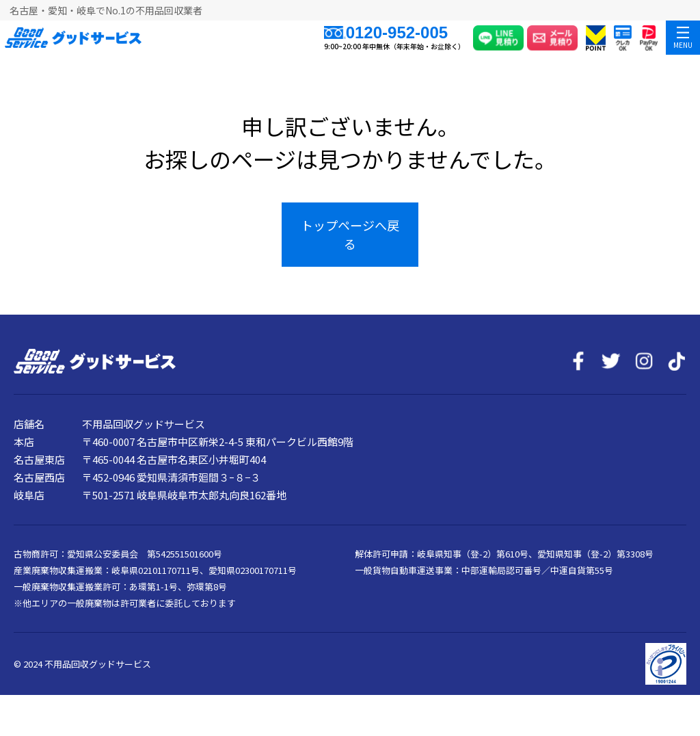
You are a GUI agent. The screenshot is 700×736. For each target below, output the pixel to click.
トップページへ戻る (350, 234)
